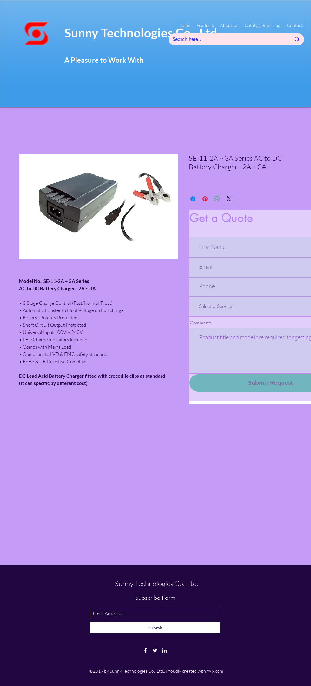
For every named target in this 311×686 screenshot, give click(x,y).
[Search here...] (226, 39)
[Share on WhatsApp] (217, 199)
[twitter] (155, 650)
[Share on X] (229, 199)
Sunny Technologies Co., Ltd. (156, 583)
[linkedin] (164, 650)
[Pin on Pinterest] (205, 199)
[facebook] (145, 650)
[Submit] (155, 627)
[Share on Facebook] (193, 199)
